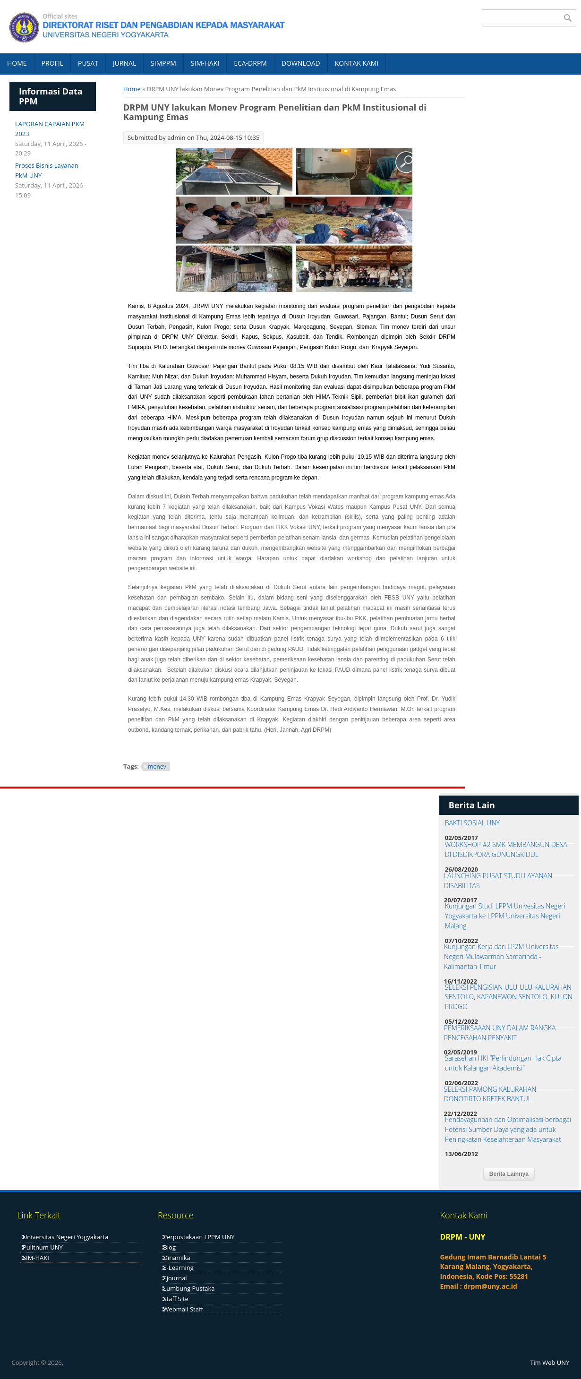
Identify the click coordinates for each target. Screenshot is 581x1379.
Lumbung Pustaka (188, 1288)
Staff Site (175, 1298)
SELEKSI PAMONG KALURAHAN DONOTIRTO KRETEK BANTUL (490, 1094)
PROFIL (52, 63)
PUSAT (88, 63)
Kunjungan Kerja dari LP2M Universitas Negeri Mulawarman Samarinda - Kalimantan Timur (501, 956)
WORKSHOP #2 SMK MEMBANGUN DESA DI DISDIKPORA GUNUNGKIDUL (506, 849)
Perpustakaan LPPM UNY (198, 1237)
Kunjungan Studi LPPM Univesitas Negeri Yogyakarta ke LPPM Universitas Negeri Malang (505, 915)
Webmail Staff (183, 1309)
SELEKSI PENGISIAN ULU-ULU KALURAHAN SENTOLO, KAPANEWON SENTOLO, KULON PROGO (508, 997)
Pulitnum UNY (43, 1247)
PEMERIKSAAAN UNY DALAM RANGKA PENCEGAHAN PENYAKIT (500, 1032)
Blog (169, 1247)
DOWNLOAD (301, 63)
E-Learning (178, 1267)
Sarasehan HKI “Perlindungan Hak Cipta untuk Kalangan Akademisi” (503, 1063)
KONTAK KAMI (357, 63)
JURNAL (124, 63)
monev (157, 766)
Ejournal (175, 1278)
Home (132, 89)
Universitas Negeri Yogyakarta (65, 1237)
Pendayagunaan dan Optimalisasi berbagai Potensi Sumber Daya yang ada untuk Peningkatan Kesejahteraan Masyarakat (508, 1129)
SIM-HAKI (205, 63)
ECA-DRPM (250, 63)
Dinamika (176, 1257)
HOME (17, 63)
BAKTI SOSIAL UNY (472, 822)
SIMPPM (163, 63)
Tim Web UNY (549, 1362)
